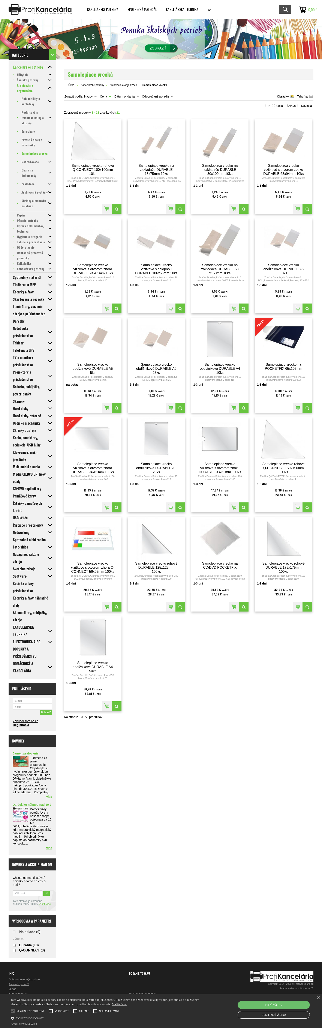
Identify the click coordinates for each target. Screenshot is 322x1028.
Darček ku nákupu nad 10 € (32, 804)
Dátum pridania (124, 96)
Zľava (292, 106)
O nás (12, 988)
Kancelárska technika (182, 9)
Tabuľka (302, 96)
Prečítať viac (119, 1004)
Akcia (279, 106)
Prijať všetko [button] (273, 1004)
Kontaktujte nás (18, 993)
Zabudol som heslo (25, 721)
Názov (88, 96)
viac (49, 796)
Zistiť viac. (45, 904)
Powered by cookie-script (24, 1023)
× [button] (318, 998)
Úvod (71, 85)
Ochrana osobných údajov (25, 979)
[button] (108, 1018)
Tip (268, 106)
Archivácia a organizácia (124, 85)
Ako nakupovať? (19, 984)
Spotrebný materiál (142, 9)
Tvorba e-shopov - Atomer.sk (296, 988)
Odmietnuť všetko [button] (274, 1014)
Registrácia (21, 725)
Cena (103, 96)
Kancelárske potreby (102, 9)
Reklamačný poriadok (142, 993)
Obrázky (283, 96)
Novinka (306, 106)
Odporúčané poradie (155, 96)
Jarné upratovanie (26, 753)
